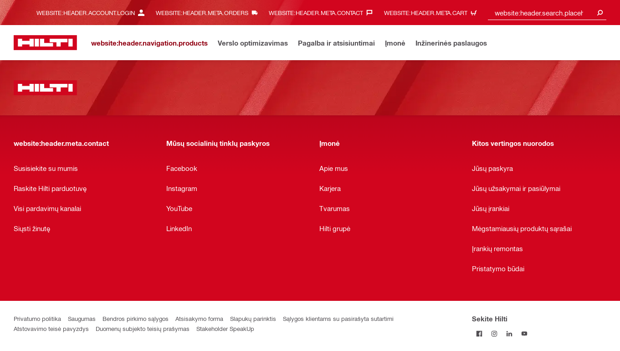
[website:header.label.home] (45, 42)
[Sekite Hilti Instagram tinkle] (494, 333)
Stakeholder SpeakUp (225, 328)
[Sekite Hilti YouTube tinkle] (524, 333)
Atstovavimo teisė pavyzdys (51, 328)
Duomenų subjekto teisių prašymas (143, 328)
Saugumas (82, 318)
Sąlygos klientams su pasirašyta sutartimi (338, 318)
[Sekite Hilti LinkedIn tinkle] (509, 333)
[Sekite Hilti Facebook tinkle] (479, 333)
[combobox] (547, 12)
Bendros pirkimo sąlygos (135, 318)
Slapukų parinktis (253, 318)
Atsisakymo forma (199, 318)
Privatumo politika (37, 318)
